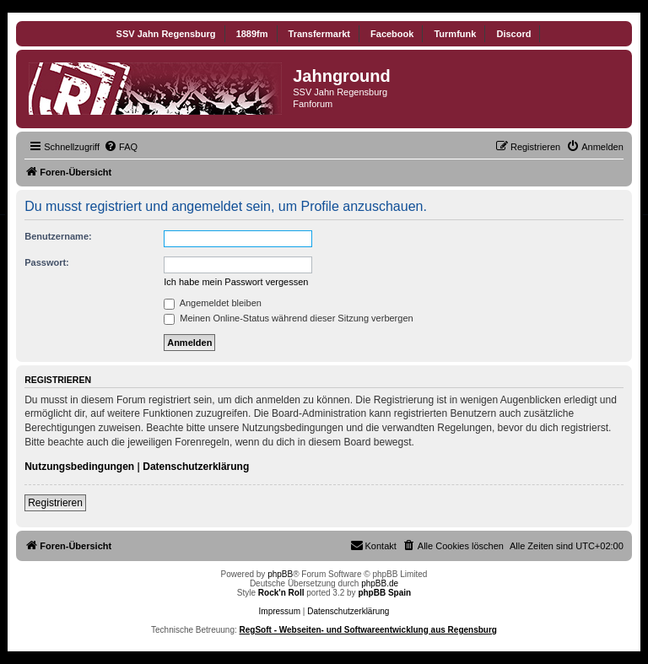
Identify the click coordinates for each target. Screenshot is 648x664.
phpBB (280, 574)
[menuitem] (121, 147)
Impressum (279, 611)
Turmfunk (455, 34)
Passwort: (46, 262)
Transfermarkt (319, 34)
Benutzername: (57, 236)
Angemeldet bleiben (213, 303)
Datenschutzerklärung (196, 466)
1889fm (252, 34)
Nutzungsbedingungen (79, 466)
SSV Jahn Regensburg (166, 34)
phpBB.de (379, 583)
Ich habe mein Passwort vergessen (236, 282)
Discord (513, 34)
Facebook (391, 34)
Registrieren (55, 503)
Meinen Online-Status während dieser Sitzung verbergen (288, 318)
